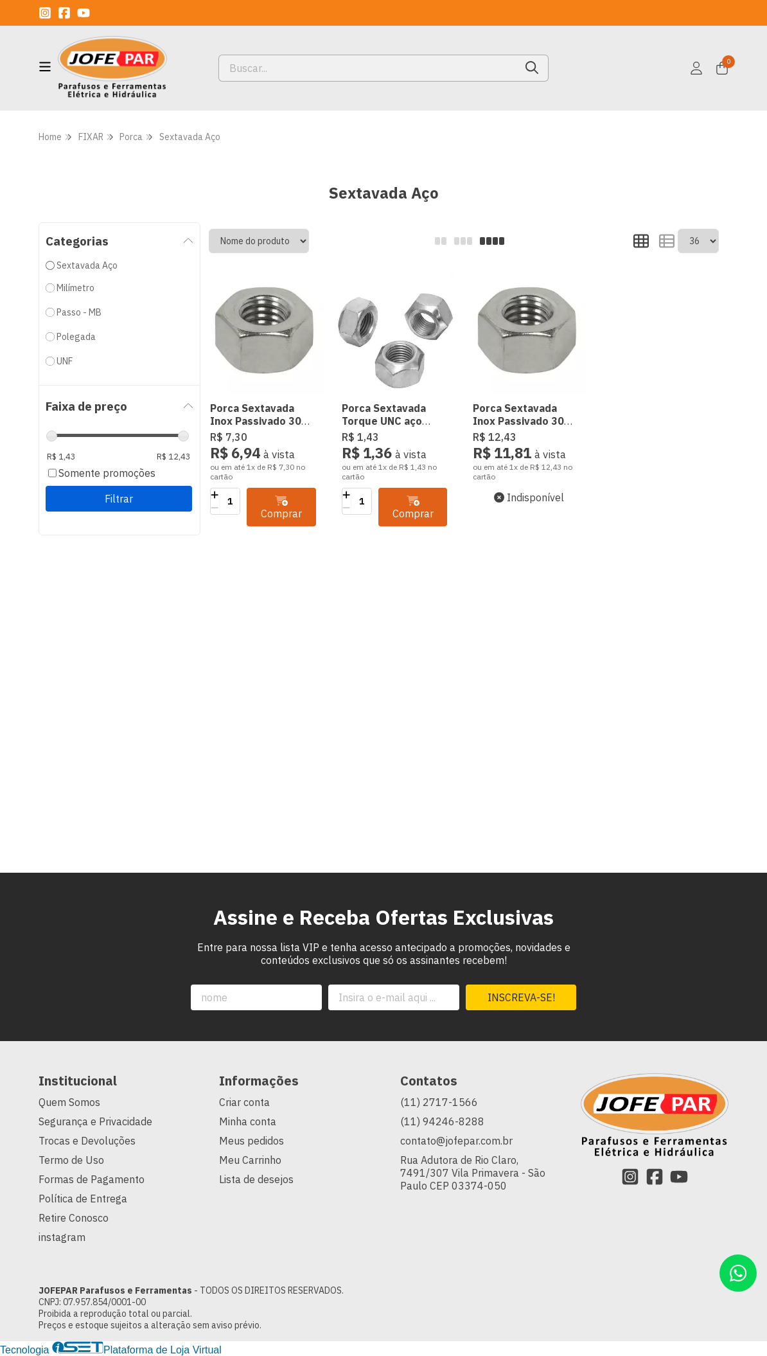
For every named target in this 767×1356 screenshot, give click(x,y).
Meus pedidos (251, 1140)
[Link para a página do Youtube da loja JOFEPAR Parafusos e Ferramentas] (83, 12)
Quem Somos (69, 1102)
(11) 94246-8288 (442, 1121)
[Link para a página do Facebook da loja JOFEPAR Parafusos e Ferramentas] (64, 12)
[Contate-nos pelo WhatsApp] (738, 1273)
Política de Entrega (83, 1198)
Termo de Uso (71, 1160)
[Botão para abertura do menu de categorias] (45, 66)
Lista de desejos (256, 1179)
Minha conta (247, 1121)
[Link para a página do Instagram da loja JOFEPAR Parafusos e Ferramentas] (45, 12)
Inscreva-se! (521, 997)
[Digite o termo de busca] (367, 68)
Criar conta (244, 1102)
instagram (62, 1237)
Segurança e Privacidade (95, 1121)
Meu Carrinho (250, 1160)
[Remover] (215, 507)
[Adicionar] (215, 494)
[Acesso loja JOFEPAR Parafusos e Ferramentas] (696, 68)
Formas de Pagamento (92, 1179)
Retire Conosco (74, 1217)
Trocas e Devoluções (87, 1140)
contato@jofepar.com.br (456, 1140)
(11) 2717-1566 (439, 1102)
